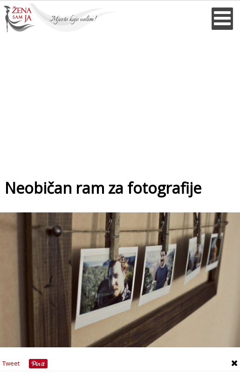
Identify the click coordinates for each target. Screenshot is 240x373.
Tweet (11, 363)
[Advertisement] (120, 102)
